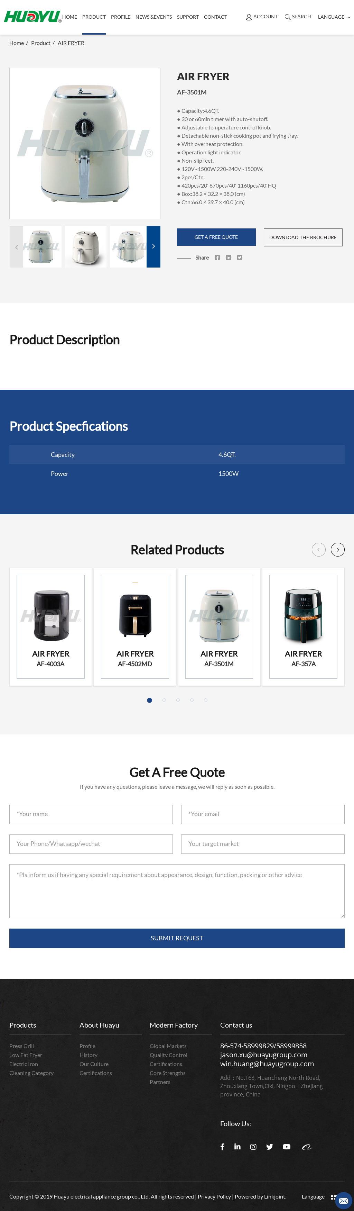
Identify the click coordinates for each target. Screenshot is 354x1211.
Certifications (96, 1072)
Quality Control (168, 1054)
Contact (215, 17)
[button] (153, 247)
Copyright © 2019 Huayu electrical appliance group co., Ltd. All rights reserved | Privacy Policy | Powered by (136, 1196)
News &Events (154, 17)
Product (40, 42)
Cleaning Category (31, 1072)
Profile (120, 17)
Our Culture (94, 1063)
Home (69, 17)
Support (188, 17)
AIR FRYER (71, 42)
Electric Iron (23, 1063)
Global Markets (168, 1045)
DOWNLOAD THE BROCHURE (303, 237)
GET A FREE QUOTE (216, 237)
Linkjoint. (275, 1196)
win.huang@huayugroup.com (267, 1063)
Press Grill (21, 1045)
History (88, 1054)
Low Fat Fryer (25, 1054)
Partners (160, 1081)
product (94, 17)
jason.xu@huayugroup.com (264, 1054)
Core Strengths (168, 1072)
